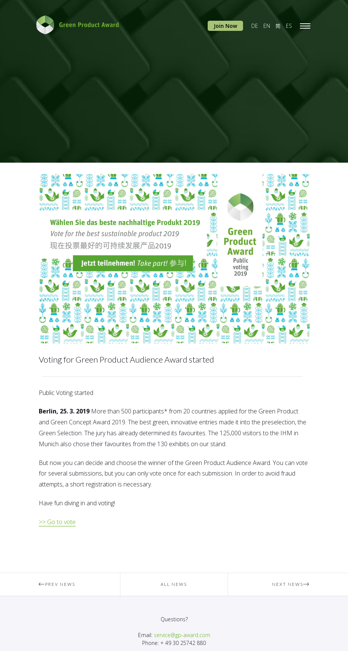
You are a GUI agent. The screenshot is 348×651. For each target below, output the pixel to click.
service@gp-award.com (182, 635)
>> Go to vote (57, 522)
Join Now (225, 25)
